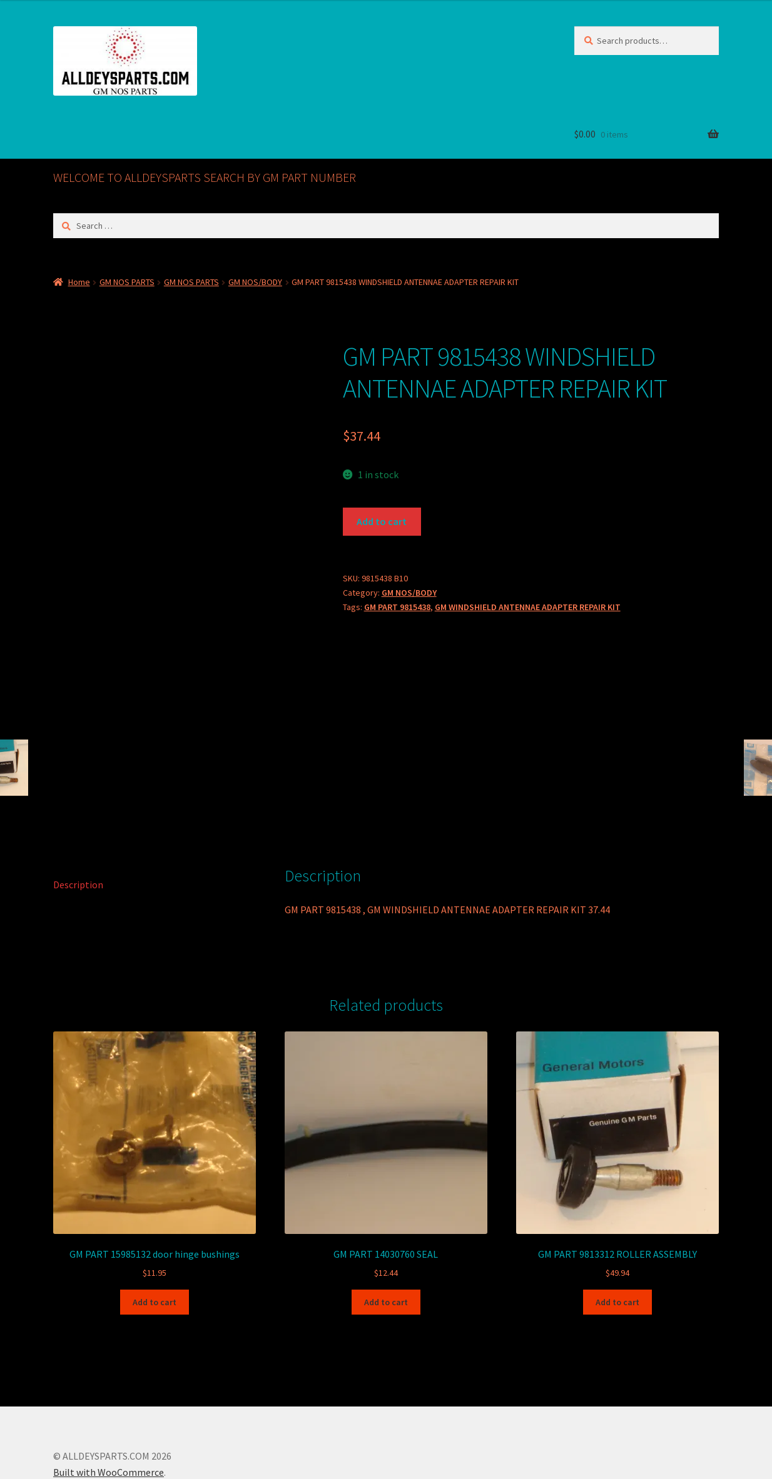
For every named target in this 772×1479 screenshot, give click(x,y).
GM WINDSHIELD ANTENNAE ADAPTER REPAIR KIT (528, 607)
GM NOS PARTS (127, 282)
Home (79, 282)
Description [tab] (78, 819)
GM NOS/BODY (255, 282)
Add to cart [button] (154, 1237)
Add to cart (382, 521)
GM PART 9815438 (397, 607)
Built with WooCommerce (108, 1407)
